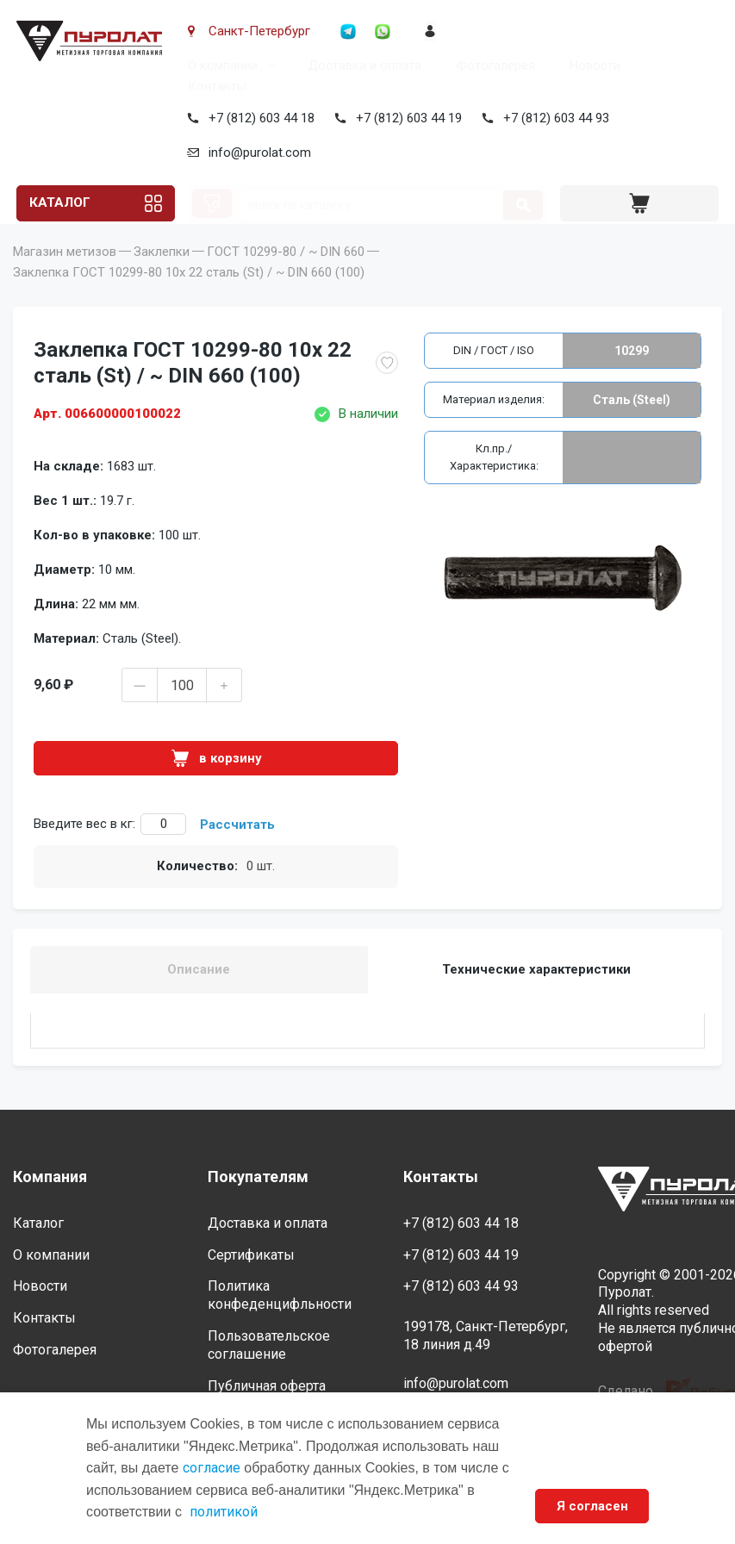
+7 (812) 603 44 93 (553, 118)
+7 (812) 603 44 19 (405, 118)
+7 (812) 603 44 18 (258, 118)
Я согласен (591, 1506)
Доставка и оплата (361, 65)
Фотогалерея (492, 65)
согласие (211, 1468)
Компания (50, 1177)
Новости (591, 65)
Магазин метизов (64, 277)
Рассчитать (237, 850)
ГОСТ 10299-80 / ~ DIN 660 (285, 277)
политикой (224, 1512)
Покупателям (258, 1177)
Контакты (213, 86)
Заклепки (162, 277)
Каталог (59, 203)
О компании (219, 65)
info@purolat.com (256, 152)
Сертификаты (251, 1255)
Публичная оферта (267, 1386)
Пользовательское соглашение (269, 1345)
